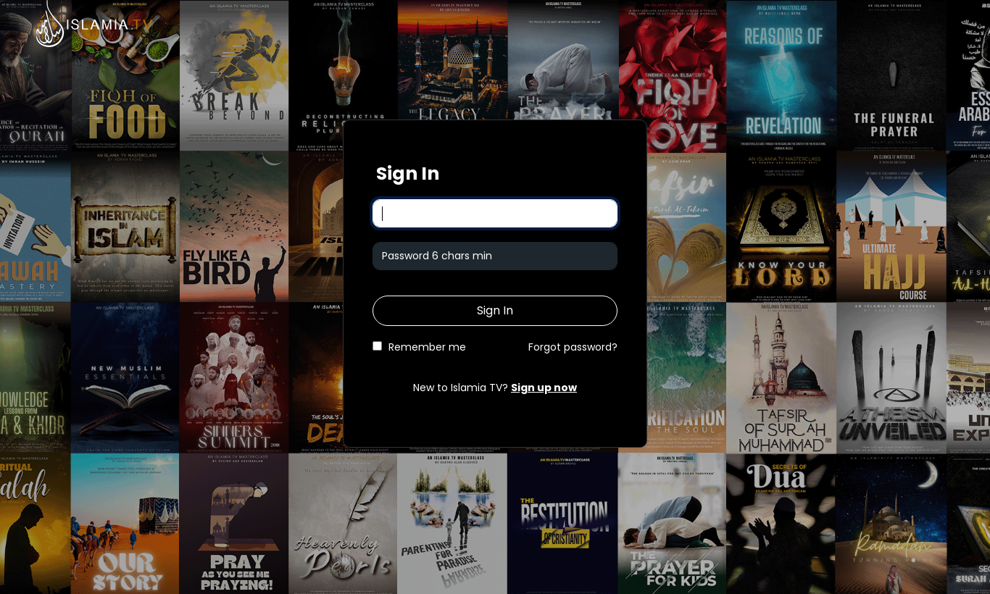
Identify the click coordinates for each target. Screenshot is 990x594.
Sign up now (544, 387)
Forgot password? (572, 347)
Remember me (427, 347)
